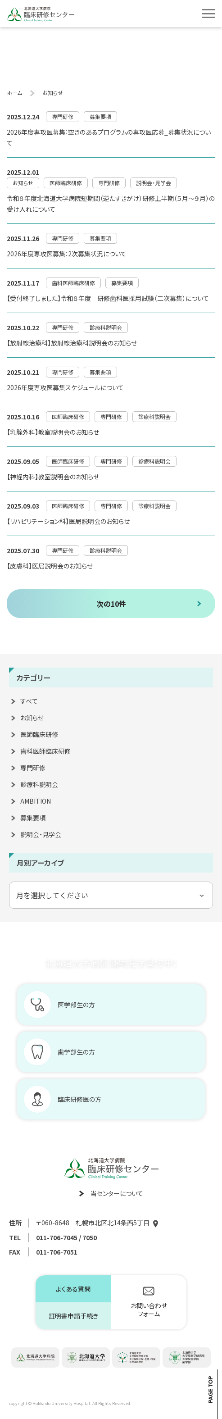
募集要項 (32, 817)
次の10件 (111, 603)
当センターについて (117, 1193)
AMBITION (35, 800)
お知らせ (32, 717)
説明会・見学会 (40, 834)
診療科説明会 (39, 784)
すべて (29, 700)
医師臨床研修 (39, 734)
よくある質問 (73, 1288)
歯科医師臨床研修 (45, 750)
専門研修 (32, 767)
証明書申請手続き (73, 1315)
